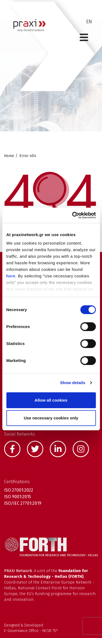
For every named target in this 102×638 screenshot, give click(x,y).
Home (9, 155)
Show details (72, 382)
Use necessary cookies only (51, 418)
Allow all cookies (51, 400)
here (11, 276)
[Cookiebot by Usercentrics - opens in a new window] (73, 215)
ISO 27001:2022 (18, 490)
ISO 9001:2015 (17, 496)
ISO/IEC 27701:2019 (22, 503)
